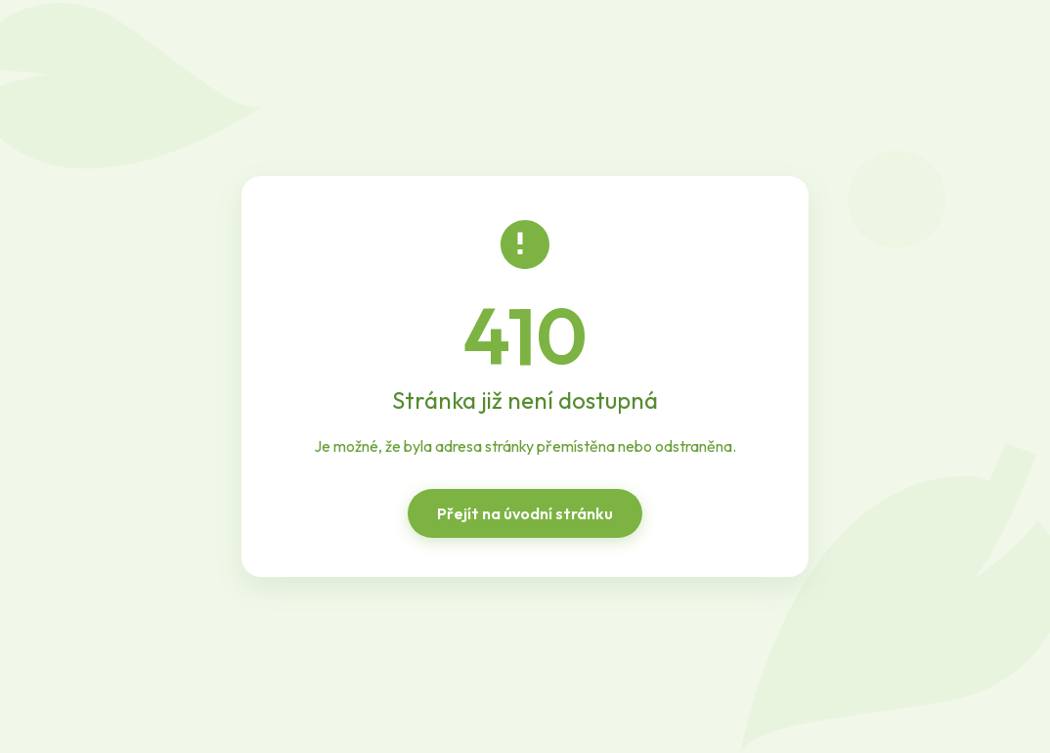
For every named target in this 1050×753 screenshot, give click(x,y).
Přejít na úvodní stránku (525, 513)
